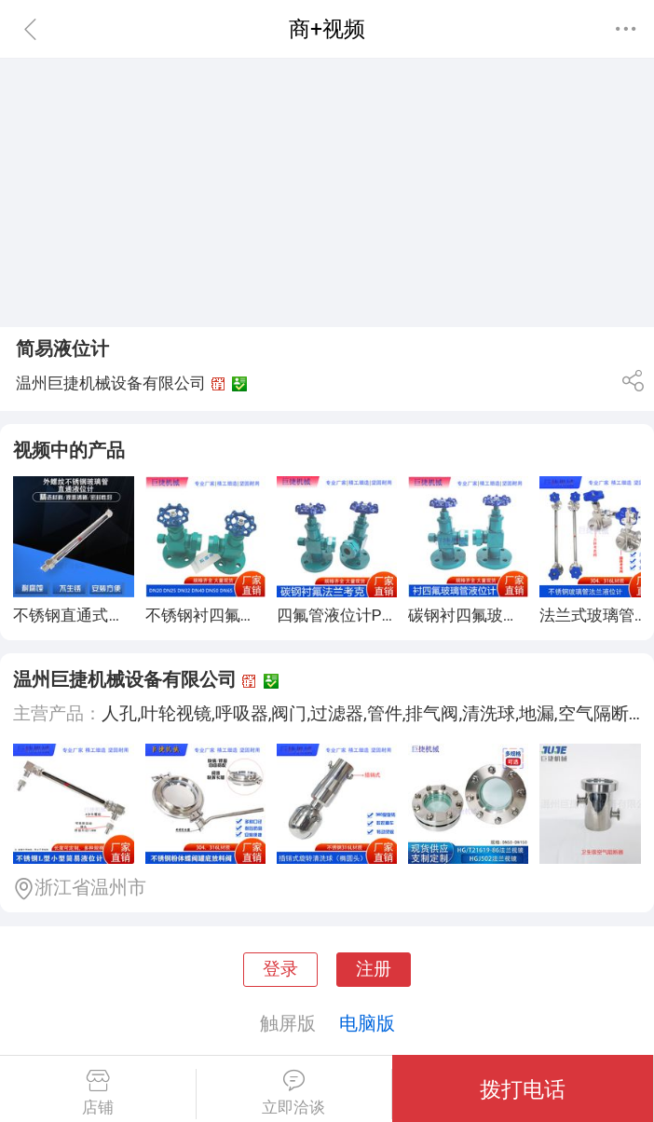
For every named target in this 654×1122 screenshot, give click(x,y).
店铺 (98, 1093)
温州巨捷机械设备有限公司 (125, 679)
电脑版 (367, 1023)
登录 (280, 969)
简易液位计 (62, 348)
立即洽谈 (294, 1093)
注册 (373, 969)
